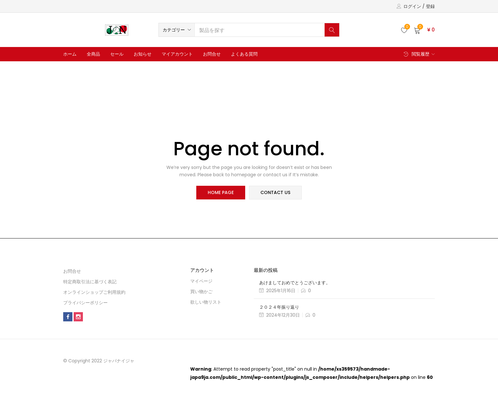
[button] (176, 30)
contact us (275, 193)
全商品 (93, 54)
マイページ (201, 281)
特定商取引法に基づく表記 (90, 282)
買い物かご (201, 291)
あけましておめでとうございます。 (294, 282)
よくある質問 (244, 54)
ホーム (70, 54)
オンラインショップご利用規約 (94, 292)
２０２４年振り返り (279, 307)
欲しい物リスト (205, 302)
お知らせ (142, 54)
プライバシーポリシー (85, 302)
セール (117, 54)
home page (221, 193)
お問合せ (212, 54)
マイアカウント (177, 54)
